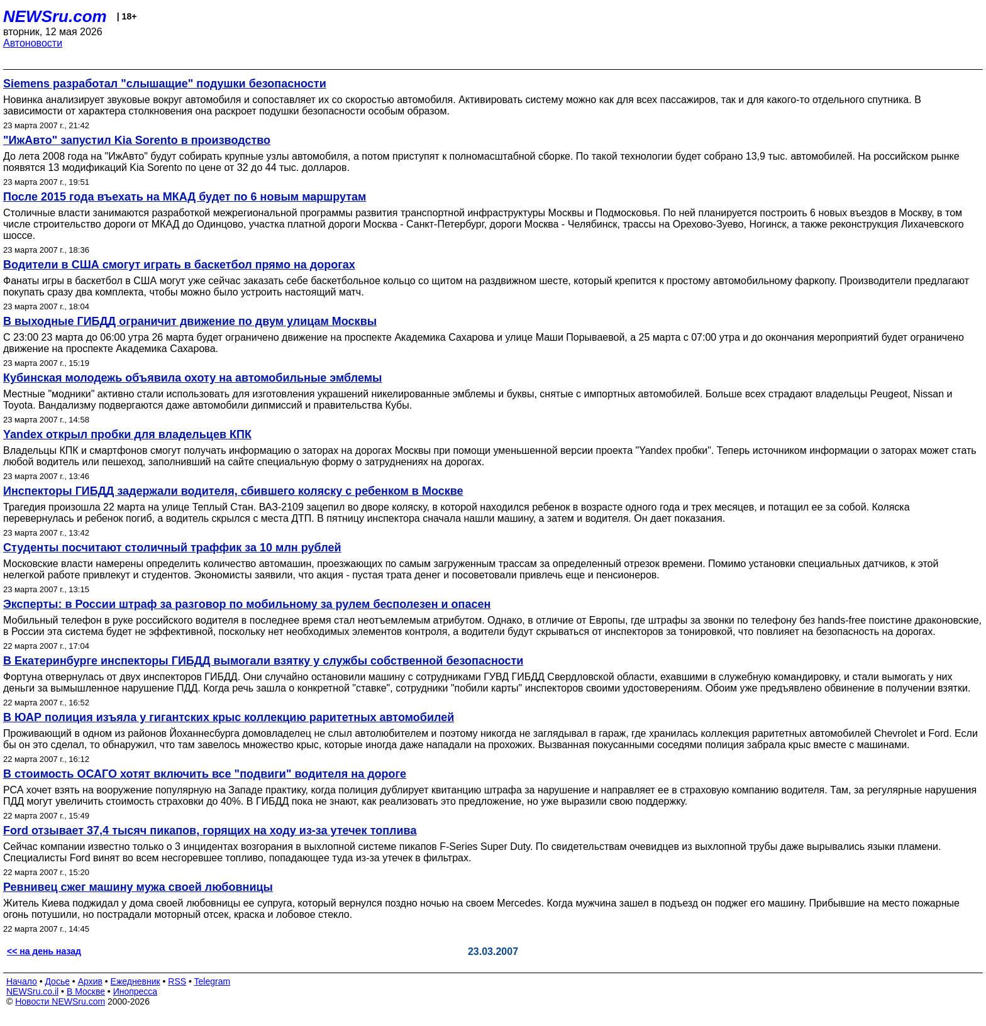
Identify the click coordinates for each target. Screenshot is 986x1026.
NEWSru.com (55, 16)
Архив (90, 981)
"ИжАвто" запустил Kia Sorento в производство (136, 140)
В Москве (86, 991)
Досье (57, 981)
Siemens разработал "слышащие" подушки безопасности (164, 83)
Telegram (212, 981)
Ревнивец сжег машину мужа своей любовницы (138, 887)
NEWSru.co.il (32, 991)
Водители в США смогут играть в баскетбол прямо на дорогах (179, 264)
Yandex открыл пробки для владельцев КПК (127, 434)
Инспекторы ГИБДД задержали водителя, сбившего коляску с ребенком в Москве (233, 491)
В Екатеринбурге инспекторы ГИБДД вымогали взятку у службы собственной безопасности (263, 660)
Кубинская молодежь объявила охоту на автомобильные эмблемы (192, 378)
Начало (21, 981)
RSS (177, 981)
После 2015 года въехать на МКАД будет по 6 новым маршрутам (184, 196)
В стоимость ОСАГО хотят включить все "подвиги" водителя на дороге (204, 774)
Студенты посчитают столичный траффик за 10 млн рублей (172, 547)
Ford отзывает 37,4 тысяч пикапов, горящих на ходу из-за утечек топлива (209, 830)
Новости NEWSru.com (60, 1001)
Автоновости (32, 43)
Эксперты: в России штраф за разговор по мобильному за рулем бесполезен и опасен (246, 604)
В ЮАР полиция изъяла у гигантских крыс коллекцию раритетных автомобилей (228, 717)
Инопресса (135, 991)
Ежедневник (135, 981)
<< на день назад (44, 951)
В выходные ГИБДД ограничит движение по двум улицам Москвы (190, 321)
